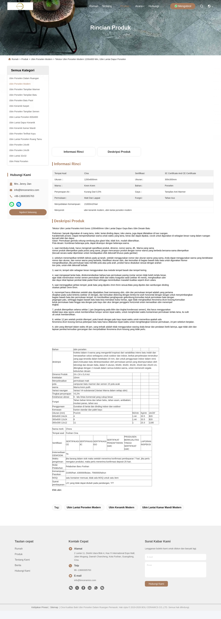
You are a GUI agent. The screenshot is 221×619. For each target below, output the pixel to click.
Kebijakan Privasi (39, 615)
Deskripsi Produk (119, 151)
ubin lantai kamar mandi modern (161, 515)
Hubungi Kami (156, 6)
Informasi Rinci (74, 151)
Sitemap (54, 615)
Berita (18, 573)
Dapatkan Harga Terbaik (159, 137)
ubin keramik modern (121, 515)
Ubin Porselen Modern (41, 59)
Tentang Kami (109, 6)
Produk (126, 6)
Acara (140, 6)
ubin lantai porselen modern (84, 515)
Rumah (93, 6)
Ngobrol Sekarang (28, 212)
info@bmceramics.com (26, 190)
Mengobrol (182, 6)
